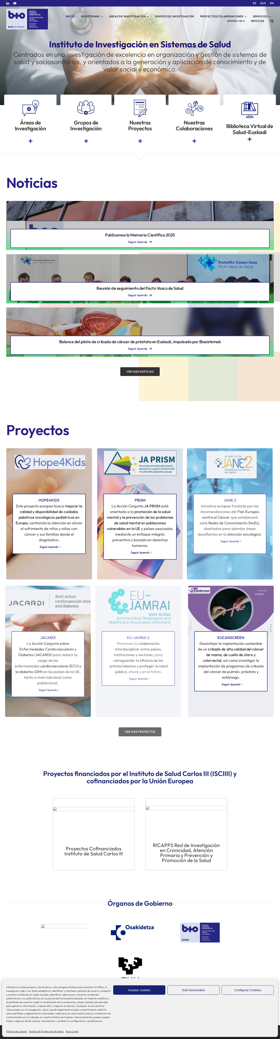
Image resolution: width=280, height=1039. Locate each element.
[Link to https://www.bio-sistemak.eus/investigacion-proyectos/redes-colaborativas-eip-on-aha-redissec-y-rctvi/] (194, 141)
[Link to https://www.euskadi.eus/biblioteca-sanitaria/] (249, 139)
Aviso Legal (72, 1031)
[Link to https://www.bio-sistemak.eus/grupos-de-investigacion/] (86, 141)
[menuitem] (254, 3)
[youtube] (14, 3)
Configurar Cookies (247, 990)
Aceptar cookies (139, 990)
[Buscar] (272, 21)
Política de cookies (16, 1031)
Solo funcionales (193, 990)
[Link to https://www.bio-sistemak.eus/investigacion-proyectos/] (140, 141)
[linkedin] (7, 3)
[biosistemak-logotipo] (27, 10)
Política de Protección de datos (46, 1031)
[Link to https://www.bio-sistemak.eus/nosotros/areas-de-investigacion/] (30, 141)
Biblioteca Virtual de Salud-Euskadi (249, 129)
